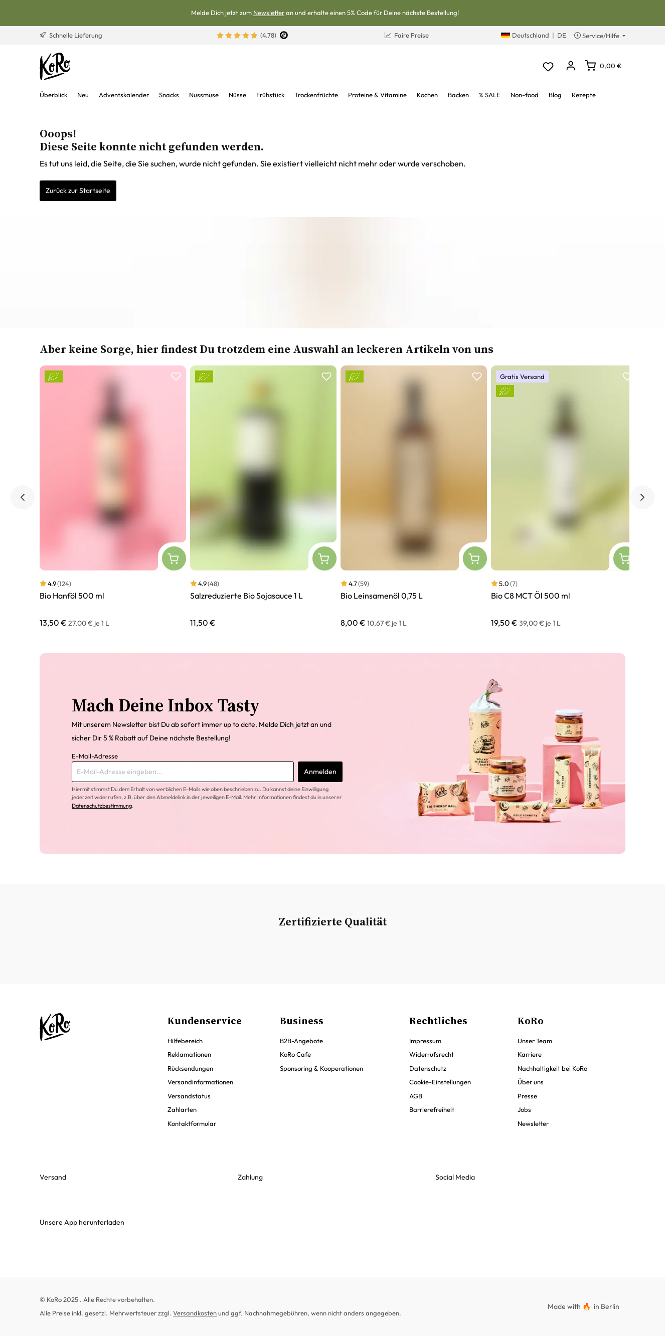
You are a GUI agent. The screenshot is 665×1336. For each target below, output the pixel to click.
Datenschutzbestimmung (102, 805)
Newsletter (268, 13)
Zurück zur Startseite (78, 190)
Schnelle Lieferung (71, 35)
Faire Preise (407, 35)
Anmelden (320, 771)
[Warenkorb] (603, 65)
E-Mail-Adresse (95, 756)
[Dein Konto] (570, 66)
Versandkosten (195, 1313)
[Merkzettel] (548, 66)
